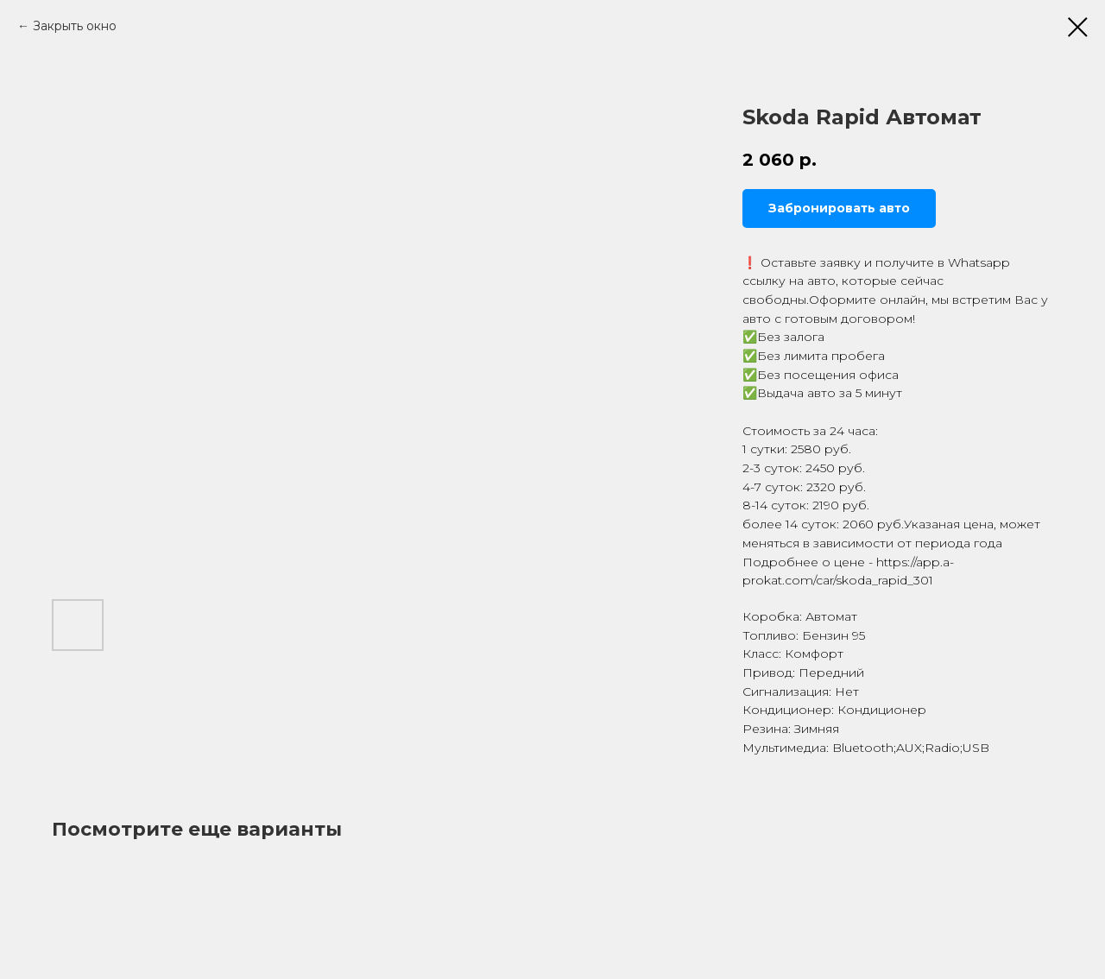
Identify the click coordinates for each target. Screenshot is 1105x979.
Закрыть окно (75, 26)
